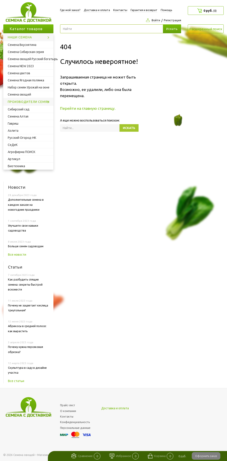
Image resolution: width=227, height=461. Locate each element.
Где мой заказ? (70, 10)
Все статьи (16, 381)
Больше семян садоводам (25, 246)
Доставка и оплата (97, 10)
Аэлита (13, 130)
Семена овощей (19, 94)
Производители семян (28, 102)
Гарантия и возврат (144, 10)
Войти (156, 20)
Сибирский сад (18, 109)
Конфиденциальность (75, 422)
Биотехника (16, 166)
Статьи (15, 267)
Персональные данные (75, 427)
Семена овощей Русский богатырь (30, 59)
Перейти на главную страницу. (87, 108)
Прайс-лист (67, 405)
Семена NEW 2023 (21, 66)
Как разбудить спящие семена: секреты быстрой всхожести (25, 284)
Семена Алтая (18, 116)
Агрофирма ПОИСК (21, 152)
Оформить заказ (206, 455)
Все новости (17, 254)
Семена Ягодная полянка (26, 80)
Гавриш (13, 123)
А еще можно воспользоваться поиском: (90, 120)
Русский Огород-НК (22, 137)
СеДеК (13, 145)
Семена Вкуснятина (22, 45)
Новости (16, 187)
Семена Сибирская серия (26, 52)
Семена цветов (19, 73)
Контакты (120, 10)
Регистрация (172, 20)
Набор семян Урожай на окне (28, 87)
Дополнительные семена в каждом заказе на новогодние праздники (26, 204)
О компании (68, 410)
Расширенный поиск (205, 29)
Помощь (166, 10)
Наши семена (20, 37)
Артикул (14, 159)
